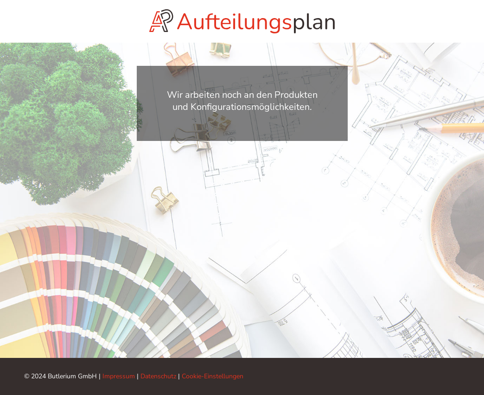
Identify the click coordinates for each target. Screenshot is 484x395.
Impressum (118, 376)
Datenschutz (158, 376)
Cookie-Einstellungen (212, 376)
